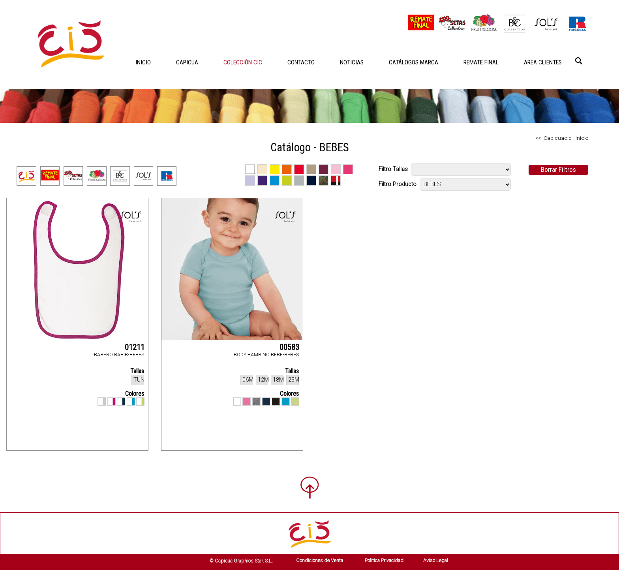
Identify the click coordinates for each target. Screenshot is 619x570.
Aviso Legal (435, 560)
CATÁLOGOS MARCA (413, 62)
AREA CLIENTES (543, 62)
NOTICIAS (352, 62)
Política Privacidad (384, 560)
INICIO (143, 62)
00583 (289, 347)
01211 (134, 347)
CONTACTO (301, 62)
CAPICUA (187, 62)
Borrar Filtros (558, 169)
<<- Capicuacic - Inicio (561, 138)
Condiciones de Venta (319, 560)
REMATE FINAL (481, 62)
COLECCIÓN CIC (242, 62)
